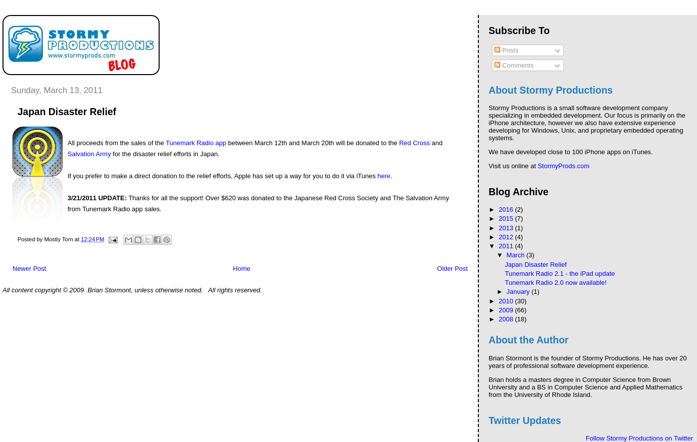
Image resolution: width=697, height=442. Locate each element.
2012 (507, 237)
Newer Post (29, 268)
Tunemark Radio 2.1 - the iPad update (560, 273)
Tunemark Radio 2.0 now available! (555, 282)
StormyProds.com (563, 166)
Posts (506, 50)
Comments (513, 65)
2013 (507, 228)
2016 (507, 209)
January (518, 291)
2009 (507, 310)
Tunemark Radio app (196, 143)
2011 (507, 246)
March (516, 255)
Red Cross (414, 143)
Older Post (452, 268)
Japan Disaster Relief (536, 264)
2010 (507, 301)
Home (242, 268)
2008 (507, 319)
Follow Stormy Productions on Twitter (639, 438)
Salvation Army (89, 154)
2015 (507, 218)
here (383, 176)
